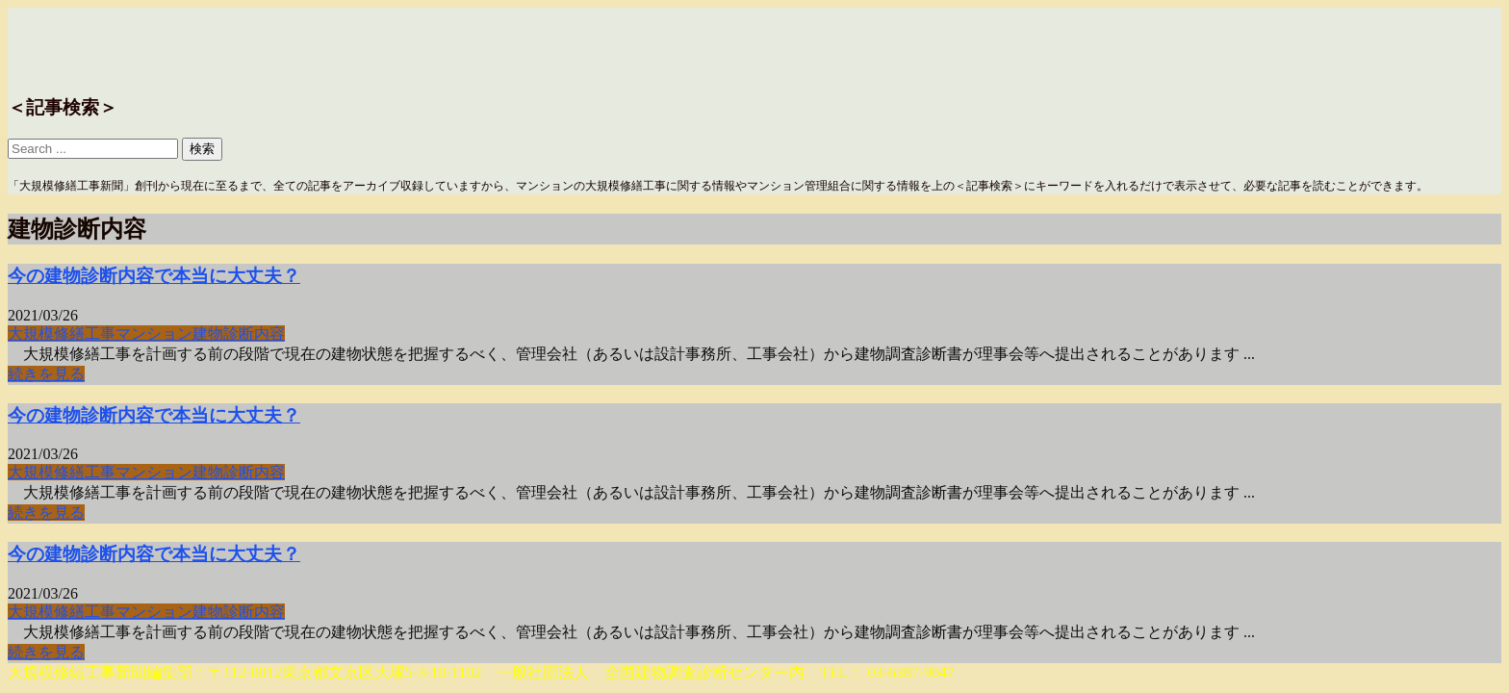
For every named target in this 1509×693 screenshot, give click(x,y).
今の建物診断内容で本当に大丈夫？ (154, 276)
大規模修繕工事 (61, 333)
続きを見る (46, 374)
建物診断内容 (238, 333)
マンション (153, 333)
